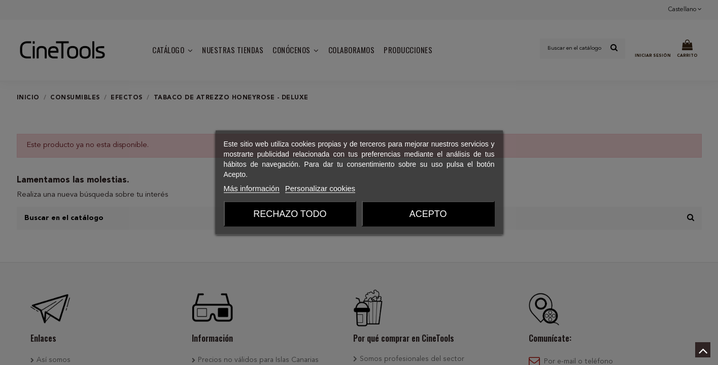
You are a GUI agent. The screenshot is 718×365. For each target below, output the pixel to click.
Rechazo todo (289, 214)
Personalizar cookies (320, 188)
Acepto (428, 214)
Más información (252, 188)
